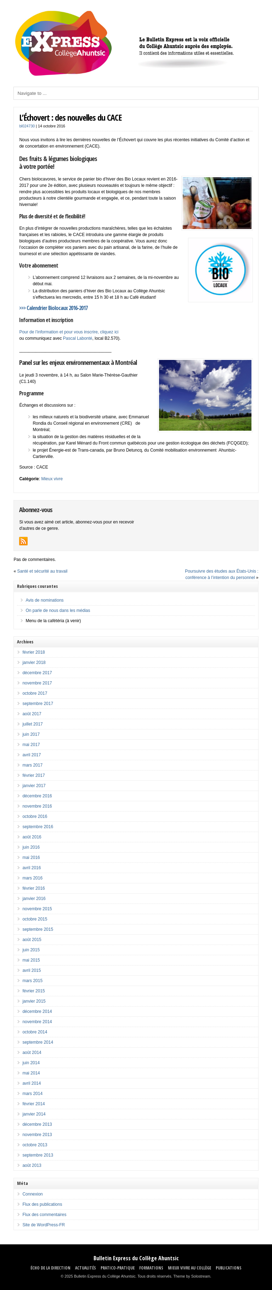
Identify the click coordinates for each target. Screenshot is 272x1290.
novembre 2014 (37, 1021)
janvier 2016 (33, 898)
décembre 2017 (37, 672)
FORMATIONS (151, 1268)
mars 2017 (32, 765)
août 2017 (31, 713)
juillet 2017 (32, 724)
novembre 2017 (37, 683)
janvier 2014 (33, 1114)
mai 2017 (31, 744)
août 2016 (31, 837)
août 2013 (31, 1165)
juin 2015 (31, 949)
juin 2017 (31, 734)
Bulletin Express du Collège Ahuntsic (136, 1258)
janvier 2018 (33, 662)
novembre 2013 (37, 1134)
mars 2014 (32, 1093)
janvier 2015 (33, 1001)
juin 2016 (31, 847)
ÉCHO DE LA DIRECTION (50, 1268)
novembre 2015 (37, 908)
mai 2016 (31, 857)
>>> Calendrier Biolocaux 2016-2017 (53, 308)
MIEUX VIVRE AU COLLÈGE (189, 1268)
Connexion (32, 1194)
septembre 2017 (37, 703)
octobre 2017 (34, 693)
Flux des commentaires (44, 1214)
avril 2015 (31, 970)
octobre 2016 (34, 816)
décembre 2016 (37, 795)
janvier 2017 (33, 785)
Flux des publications (42, 1204)
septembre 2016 (37, 826)
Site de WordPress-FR (43, 1224)
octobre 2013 (34, 1144)
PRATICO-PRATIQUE (118, 1268)
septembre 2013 (37, 1155)
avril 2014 (31, 1083)
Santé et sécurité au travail (42, 571)
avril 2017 (31, 754)
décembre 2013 (37, 1124)
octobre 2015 (34, 919)
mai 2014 (31, 1073)
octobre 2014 (34, 1032)
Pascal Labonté (77, 338)
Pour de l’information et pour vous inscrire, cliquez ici (68, 331)
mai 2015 (31, 960)
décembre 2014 (37, 1011)
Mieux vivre (52, 478)
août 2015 (31, 939)
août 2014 (31, 1052)
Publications (229, 1268)
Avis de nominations (44, 600)
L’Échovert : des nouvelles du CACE (70, 117)
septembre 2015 (37, 929)
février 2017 (33, 775)
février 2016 (33, 888)
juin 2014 (31, 1062)
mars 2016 (32, 878)
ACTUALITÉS (85, 1268)
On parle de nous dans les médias (58, 610)
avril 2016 (31, 867)
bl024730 (27, 126)
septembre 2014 (37, 1042)
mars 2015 (32, 980)
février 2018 (33, 652)
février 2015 (33, 990)
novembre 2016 (37, 806)
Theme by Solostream (191, 1276)
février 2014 (33, 1103)
